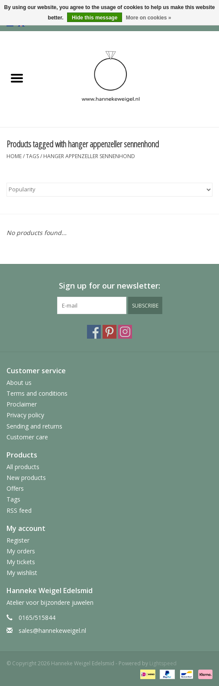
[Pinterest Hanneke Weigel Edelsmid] (109, 332)
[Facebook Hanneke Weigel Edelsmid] (94, 332)
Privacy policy (25, 415)
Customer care (27, 437)
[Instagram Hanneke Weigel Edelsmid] (125, 332)
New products (26, 477)
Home (14, 156)
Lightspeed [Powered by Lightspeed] (163, 663)
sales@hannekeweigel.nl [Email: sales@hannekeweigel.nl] (52, 630)
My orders (20, 551)
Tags (32, 156)
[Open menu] (17, 77)
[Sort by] (109, 190)
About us (19, 382)
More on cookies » (148, 18)
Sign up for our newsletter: (109, 285)
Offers (15, 488)
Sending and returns (34, 426)
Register (17, 540)
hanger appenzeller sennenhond (89, 156)
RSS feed (19, 510)
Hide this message (94, 18)
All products (22, 467)
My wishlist (21, 572)
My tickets (20, 562)
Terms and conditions (37, 393)
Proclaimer (21, 404)
